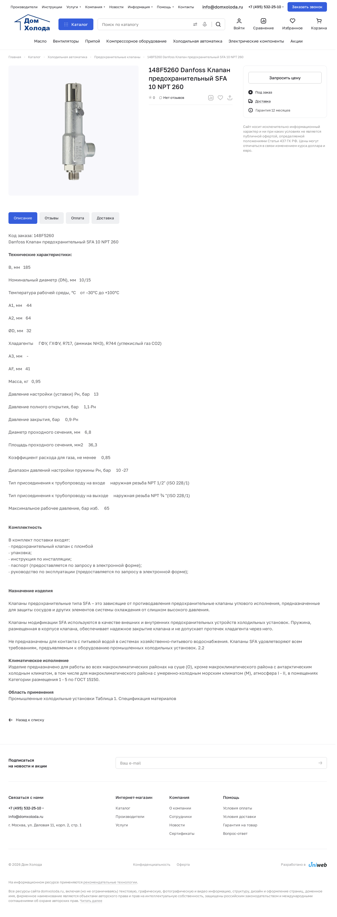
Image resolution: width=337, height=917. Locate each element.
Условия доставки (239, 816)
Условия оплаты (237, 808)
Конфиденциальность (151, 864)
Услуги (122, 825)
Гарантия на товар (240, 825)
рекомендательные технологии (110, 882)
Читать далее (91, 901)
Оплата (77, 218)
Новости (177, 825)
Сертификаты (181, 833)
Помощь (231, 797)
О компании (180, 808)
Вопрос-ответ (235, 833)
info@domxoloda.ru (222, 7)
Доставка (105, 218)
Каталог (123, 808)
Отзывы (51, 218)
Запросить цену (285, 77)
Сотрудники (180, 816)
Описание (23, 218)
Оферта (183, 864)
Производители (130, 816)
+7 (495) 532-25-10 (264, 6)
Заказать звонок (307, 6)
